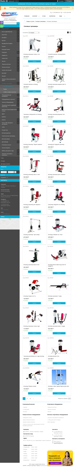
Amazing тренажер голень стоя (31, 54)
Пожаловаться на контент (45, 465)
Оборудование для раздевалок (6, 95)
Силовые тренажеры (7, 83)
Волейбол (4, 37)
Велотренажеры (6, 139)
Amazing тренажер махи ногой (31, 264)
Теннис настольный (6, 70)
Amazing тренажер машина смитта (57, 84)
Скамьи (5, 89)
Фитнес (4, 61)
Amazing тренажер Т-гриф (54, 296)
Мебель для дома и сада (8, 150)
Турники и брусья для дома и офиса (9, 79)
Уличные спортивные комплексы (7, 154)
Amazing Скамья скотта (29, 296)
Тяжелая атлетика (6, 64)
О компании (26, 409)
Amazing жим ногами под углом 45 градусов (57, 265)
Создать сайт (11, 1)
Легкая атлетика (6, 67)
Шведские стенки (27, 417)
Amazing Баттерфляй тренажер (56, 144)
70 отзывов (61, 1)
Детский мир (5, 142)
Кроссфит (4, 73)
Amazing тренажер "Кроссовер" (31, 234)
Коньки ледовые (6, 147)
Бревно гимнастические (29, 422)
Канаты (4, 119)
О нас (2, 158)
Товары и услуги (5, 28)
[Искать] (18, 23)
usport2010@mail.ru (5, 214)
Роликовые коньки (6, 144)
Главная (26, 16)
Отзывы (3, 161)
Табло (3, 127)
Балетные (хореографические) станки (9, 110)
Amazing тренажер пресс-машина (56, 174)
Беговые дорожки (6, 133)
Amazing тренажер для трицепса (31, 204)
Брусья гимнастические (29, 419)
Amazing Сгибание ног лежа (55, 234)
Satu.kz (43, 464)
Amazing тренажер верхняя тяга (56, 114)
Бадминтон (4, 55)
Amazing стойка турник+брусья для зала (58, 386)
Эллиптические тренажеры (8, 136)
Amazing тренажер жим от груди (56, 326)
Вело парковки (51, 422)
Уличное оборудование (7, 102)
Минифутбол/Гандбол (7, 43)
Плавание (4, 52)
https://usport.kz (5, 209)
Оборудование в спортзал (8, 99)
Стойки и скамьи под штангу (9, 92)
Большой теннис (6, 49)
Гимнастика (5, 58)
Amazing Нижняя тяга (53, 356)
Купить (34, 61)
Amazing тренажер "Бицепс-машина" (32, 144)
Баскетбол (4, 34)
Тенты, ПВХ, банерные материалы (7, 123)
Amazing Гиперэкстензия (29, 386)
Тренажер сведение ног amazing (56, 204)
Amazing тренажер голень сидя (31, 326)
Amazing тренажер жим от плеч (31, 174)
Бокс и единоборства (7, 31)
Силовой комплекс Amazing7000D (56, 54)
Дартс (3, 114)
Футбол (4, 40)
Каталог (34, 16)
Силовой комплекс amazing (30, 84)
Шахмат (4, 76)
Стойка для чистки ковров (54, 419)
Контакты (52, 16)
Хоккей (3, 46)
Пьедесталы (5, 130)
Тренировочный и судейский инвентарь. (9, 106)
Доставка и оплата (5, 164)
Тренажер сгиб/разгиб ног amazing (32, 114)
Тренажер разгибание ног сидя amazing (33, 356)
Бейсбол (4, 116)
